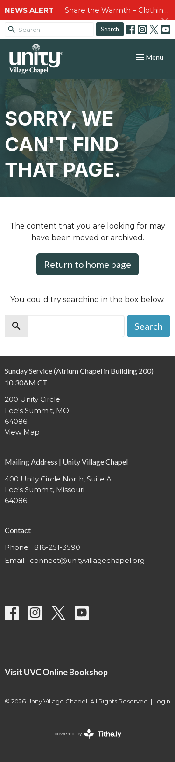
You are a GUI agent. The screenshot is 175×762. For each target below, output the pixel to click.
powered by (87, 734)
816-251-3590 (57, 547)
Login (162, 701)
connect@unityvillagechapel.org (87, 560)
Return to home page (87, 264)
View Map (22, 432)
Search (110, 29)
